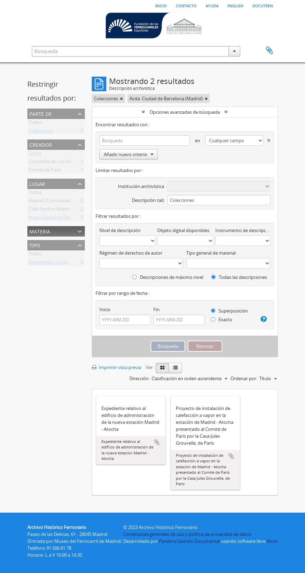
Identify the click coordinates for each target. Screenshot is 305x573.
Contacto (186, 5)
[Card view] (162, 368)
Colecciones (41, 132)
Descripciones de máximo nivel (167, 277)
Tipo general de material (211, 253)
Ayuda (212, 5)
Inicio (161, 5)
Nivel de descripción (120, 230)
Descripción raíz (148, 200)
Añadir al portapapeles (156, 442)
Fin (156, 309)
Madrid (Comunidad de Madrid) (61, 202)
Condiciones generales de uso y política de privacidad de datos (187, 534)
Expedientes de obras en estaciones (65, 263)
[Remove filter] (121, 98)
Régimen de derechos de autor (130, 253)
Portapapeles (269, 50)
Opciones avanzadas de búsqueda (185, 112)
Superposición (229, 311)
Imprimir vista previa (116, 367)
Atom (272, 541)
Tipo (34, 244)
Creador (40, 144)
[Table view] (175, 368)
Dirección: (139, 378)
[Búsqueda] (144, 140)
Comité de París (45, 171)
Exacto (221, 319)
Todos (35, 123)
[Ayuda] (263, 319)
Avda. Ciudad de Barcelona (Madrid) (65, 218)
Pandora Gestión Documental (189, 541)
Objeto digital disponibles (183, 230)
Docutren (262, 5)
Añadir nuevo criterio (128, 154)
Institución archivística (141, 186)
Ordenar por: (244, 378)
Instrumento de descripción (242, 230)
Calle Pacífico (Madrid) (51, 210)
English (235, 5)
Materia (39, 231)
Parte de (40, 113)
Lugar (37, 183)
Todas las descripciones (239, 277)
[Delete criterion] (266, 139)
